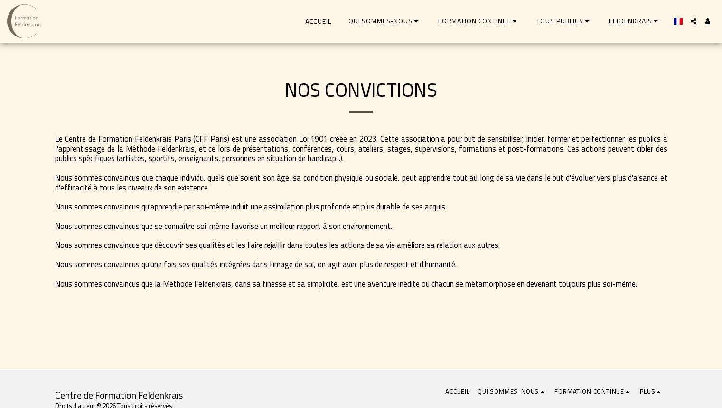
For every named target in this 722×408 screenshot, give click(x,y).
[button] (384, 21)
